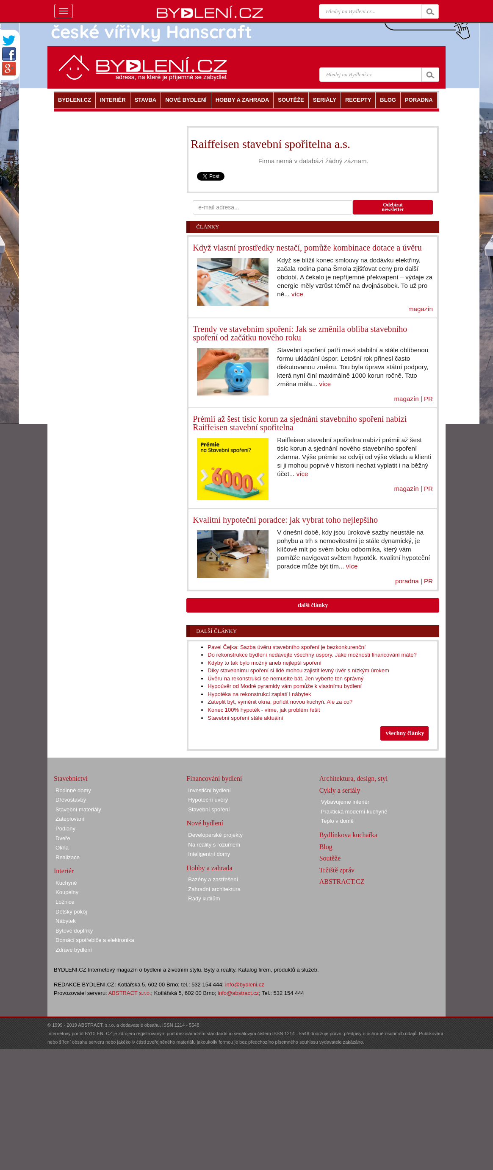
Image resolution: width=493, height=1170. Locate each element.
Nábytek (65, 921)
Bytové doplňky (74, 931)
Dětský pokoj (71, 911)
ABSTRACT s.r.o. (129, 993)
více (297, 294)
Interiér (64, 871)
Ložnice (65, 902)
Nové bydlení (204, 823)
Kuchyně (66, 883)
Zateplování (69, 819)
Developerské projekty (215, 835)
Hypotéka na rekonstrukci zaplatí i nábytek (259, 694)
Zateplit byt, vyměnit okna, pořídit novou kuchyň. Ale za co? (280, 702)
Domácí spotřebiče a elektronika (94, 940)
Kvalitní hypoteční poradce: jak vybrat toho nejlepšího (285, 519)
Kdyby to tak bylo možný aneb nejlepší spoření (264, 663)
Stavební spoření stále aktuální (245, 718)
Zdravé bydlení (73, 950)
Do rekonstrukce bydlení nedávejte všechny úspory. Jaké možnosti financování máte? (312, 655)
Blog (325, 846)
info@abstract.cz (238, 993)
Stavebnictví (71, 778)
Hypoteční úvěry (208, 800)
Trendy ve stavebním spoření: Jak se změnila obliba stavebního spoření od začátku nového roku (300, 333)
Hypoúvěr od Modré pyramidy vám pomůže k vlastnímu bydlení (284, 686)
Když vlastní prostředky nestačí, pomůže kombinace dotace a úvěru (307, 247)
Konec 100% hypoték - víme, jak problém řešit (264, 710)
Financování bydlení (214, 778)
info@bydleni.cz (244, 984)
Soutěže (330, 858)
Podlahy (65, 828)
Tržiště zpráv (337, 870)
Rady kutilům (204, 898)
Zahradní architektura (214, 889)
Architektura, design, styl (353, 778)
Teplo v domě (337, 821)
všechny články (405, 733)
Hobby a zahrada (209, 868)
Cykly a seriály (339, 790)
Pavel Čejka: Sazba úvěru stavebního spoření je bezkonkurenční (287, 647)
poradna (407, 581)
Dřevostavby (70, 800)
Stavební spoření (209, 809)
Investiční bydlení (209, 790)
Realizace (67, 857)
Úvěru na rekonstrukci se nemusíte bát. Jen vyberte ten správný (285, 678)
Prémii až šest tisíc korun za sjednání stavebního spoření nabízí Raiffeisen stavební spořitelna (300, 423)
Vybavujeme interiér (345, 802)
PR (428, 398)
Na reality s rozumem (214, 844)
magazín (420, 308)
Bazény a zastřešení (213, 879)
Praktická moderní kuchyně (354, 811)
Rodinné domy (73, 790)
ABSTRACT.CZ (342, 881)
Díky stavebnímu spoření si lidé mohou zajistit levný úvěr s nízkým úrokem (298, 670)
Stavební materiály (78, 809)
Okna (62, 847)
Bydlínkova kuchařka (348, 834)
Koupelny (66, 892)
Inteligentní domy (209, 854)
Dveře (62, 838)
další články (313, 605)
